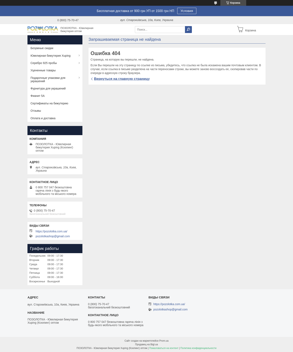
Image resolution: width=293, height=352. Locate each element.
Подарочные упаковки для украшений (48, 79)
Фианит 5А (38, 95)
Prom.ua (163, 340)
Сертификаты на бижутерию (49, 103)
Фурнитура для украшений (48, 88)
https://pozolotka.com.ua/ (51, 231)
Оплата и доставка (43, 118)
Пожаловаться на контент (163, 348)
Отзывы (36, 110)
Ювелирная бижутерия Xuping (51, 55)
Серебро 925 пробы (44, 63)
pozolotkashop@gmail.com (53, 236)
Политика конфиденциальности (198, 348)
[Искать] (188, 29)
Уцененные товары (43, 70)
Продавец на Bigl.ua (146, 344)
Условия (186, 11)
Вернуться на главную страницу (122, 79)
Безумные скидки (42, 48)
